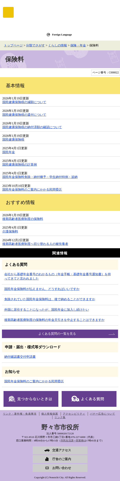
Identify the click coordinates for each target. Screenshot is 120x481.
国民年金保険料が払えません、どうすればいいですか (41, 289)
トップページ (13, 45)
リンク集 (60, 417)
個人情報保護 (49, 413)
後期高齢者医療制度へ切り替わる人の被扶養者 (35, 244)
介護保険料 (10, 231)
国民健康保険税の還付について (24, 114)
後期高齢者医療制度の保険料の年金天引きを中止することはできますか (54, 320)
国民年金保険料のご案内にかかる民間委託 (32, 189)
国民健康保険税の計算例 (19, 164)
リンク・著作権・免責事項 (20, 413)
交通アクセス (61, 450)
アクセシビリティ (74, 413)
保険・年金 (78, 45)
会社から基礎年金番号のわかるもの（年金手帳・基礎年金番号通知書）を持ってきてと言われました (57, 276)
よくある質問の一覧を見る (57, 333)
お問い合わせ (61, 468)
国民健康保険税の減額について (24, 102)
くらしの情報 (57, 45)
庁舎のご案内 (61, 459)
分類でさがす (35, 45)
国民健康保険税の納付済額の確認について (32, 127)
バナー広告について (102, 413)
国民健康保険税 (13, 139)
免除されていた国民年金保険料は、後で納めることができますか (49, 299)
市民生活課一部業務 (72, 440)
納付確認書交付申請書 (20, 356)
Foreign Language (62, 34)
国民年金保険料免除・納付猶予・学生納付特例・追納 (40, 177)
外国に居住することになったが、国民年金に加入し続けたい (46, 309)
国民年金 (8, 152)
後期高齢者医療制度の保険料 (22, 219)
